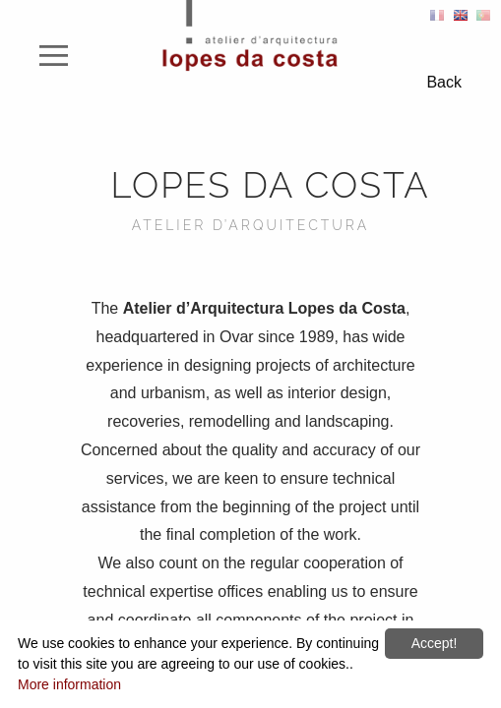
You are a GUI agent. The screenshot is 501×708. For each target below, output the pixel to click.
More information (69, 684)
